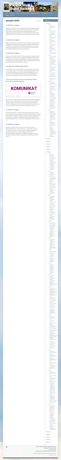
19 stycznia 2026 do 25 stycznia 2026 (53, 120)
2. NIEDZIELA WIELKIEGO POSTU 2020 (53, 368)
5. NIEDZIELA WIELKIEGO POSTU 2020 (53, 352)
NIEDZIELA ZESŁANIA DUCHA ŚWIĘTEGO (53, 289)
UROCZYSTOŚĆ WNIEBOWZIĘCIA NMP (17, 66)
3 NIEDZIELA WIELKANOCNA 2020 (52, 318)
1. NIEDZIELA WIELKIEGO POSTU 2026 (53, 90)
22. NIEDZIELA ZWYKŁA (12, 25)
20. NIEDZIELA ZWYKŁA (13, 53)
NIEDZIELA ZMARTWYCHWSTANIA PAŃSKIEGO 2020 (54, 336)
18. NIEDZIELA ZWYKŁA (12, 124)
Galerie (7, 15)
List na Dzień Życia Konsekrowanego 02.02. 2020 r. (53, 401)
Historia (18, 13)
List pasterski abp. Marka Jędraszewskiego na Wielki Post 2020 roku (53, 378)
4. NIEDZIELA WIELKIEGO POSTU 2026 (53, 70)
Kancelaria (11, 13)
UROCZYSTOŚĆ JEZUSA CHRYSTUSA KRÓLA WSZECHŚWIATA (53, 182)
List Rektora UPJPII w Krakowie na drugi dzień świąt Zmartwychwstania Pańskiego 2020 (53, 329)
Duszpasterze (44, 13)
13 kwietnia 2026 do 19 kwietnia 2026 (53, 45)
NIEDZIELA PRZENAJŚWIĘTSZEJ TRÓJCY (53, 284)
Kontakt (12, 15)
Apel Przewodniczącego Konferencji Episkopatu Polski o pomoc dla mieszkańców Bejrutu (53, 254)
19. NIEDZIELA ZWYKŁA (12, 110)
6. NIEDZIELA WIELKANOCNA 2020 (52, 295)
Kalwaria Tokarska (25, 13)
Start (7, 13)
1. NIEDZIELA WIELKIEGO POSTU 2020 (53, 373)
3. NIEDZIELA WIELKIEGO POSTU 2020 (53, 360)
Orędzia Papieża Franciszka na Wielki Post (52, 382)
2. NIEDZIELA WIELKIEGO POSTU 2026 (53, 84)
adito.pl (54, 454)
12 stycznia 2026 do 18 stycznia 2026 (53, 125)
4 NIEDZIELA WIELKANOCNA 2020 (52, 313)
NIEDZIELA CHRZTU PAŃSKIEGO (52, 129)
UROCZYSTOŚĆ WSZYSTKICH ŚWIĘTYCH (52, 197)
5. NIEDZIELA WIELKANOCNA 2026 (52, 27)
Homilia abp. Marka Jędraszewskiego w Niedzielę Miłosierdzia (53, 323)
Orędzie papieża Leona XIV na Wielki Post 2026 (53, 95)
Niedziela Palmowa (35, 13)
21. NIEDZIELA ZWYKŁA (12, 40)
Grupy (50, 13)
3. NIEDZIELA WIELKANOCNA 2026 (52, 41)
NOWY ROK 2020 (53, 429)
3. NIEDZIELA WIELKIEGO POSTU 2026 (53, 76)
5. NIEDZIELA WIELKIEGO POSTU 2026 (53, 64)
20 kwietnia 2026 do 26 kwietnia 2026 (53, 38)
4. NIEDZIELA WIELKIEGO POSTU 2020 (53, 356)
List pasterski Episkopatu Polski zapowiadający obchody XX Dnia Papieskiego (53, 225)
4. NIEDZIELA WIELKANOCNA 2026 (52, 34)
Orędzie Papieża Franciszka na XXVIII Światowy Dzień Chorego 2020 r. (53, 392)
